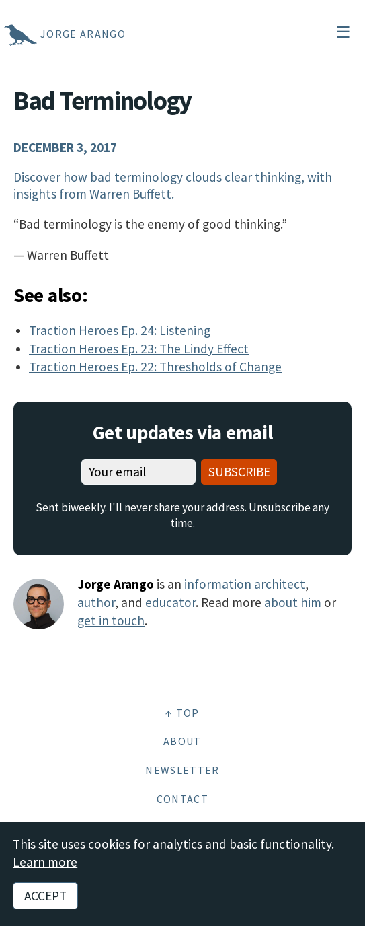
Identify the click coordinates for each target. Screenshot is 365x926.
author (96, 602)
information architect (244, 584)
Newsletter (182, 770)
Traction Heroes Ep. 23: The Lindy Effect (139, 349)
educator (170, 602)
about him (292, 602)
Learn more (45, 862)
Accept (45, 896)
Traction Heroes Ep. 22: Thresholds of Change (155, 367)
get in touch (111, 620)
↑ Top (182, 712)
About (182, 741)
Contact (182, 799)
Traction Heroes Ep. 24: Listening (119, 330)
